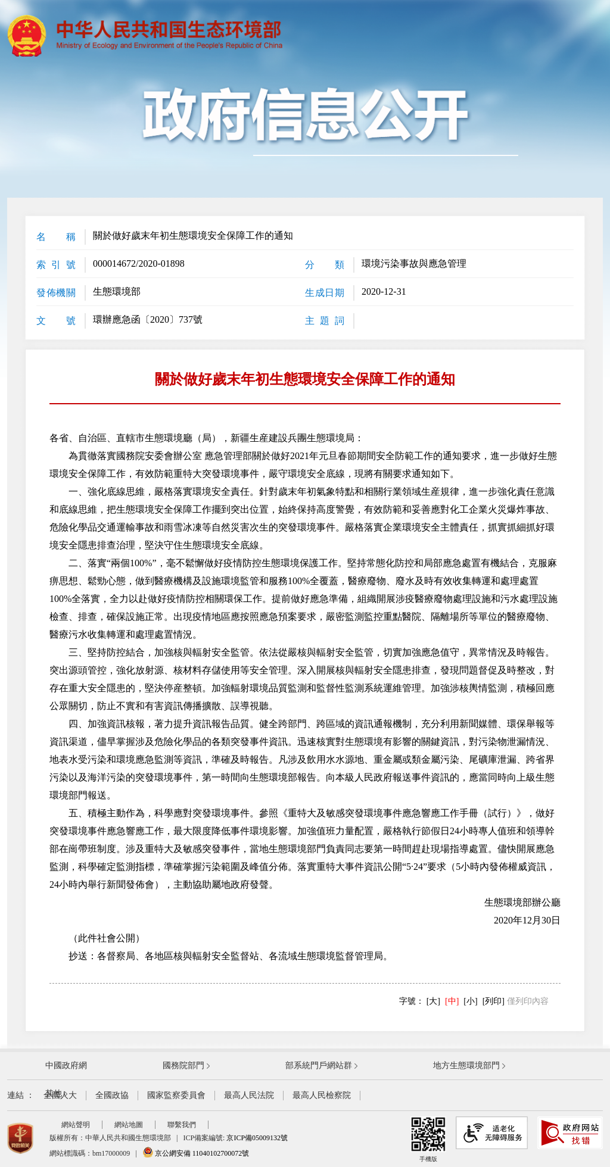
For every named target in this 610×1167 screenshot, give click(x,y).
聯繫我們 (181, 1125)
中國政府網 (66, 1065)
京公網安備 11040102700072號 (196, 1153)
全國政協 (112, 1095)
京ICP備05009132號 (257, 1138)
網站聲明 (75, 1125)
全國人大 (60, 1095)
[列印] (494, 1001)
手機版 (428, 1139)
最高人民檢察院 (321, 1095)
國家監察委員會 (176, 1095)
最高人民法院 (249, 1095)
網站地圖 (128, 1125)
